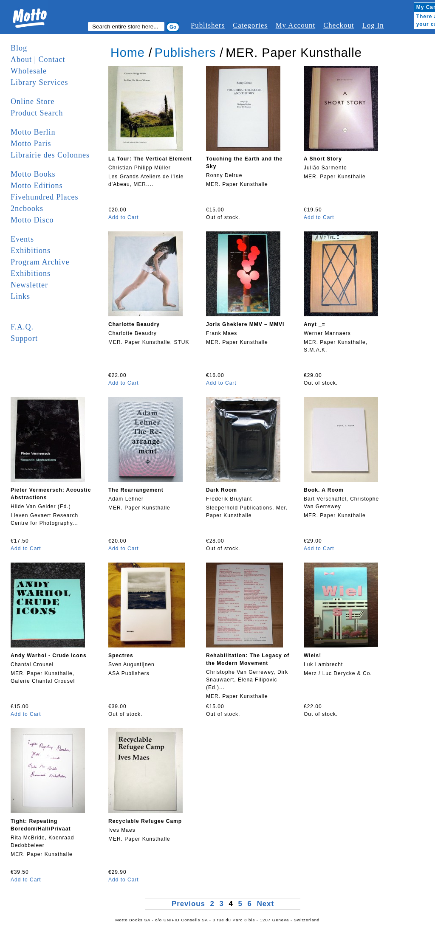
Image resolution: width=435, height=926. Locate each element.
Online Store (33, 101)
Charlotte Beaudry (134, 324)
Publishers (208, 25)
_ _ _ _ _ (26, 308)
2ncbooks (27, 208)
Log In (373, 25)
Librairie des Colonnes (50, 155)
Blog (19, 48)
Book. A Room (324, 490)
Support (24, 338)
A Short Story (323, 159)
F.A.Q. (22, 327)
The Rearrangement (136, 490)
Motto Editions (37, 185)
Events (22, 239)
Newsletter (29, 285)
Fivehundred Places (44, 197)
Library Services (39, 82)
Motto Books (33, 174)
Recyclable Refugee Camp (145, 821)
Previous (190, 904)
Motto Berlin (33, 132)
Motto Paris (31, 143)
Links (20, 296)
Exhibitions (31, 250)
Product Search (37, 113)
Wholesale (29, 71)
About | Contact (38, 59)
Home (127, 52)
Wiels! (312, 656)
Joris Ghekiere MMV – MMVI (245, 324)
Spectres (120, 656)
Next (265, 904)
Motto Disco (32, 220)
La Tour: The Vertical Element (150, 159)
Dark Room (221, 490)
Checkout (338, 25)
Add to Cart (123, 217)
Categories (250, 25)
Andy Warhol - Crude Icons (49, 656)
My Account (295, 25)
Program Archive (40, 262)
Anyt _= (314, 324)
